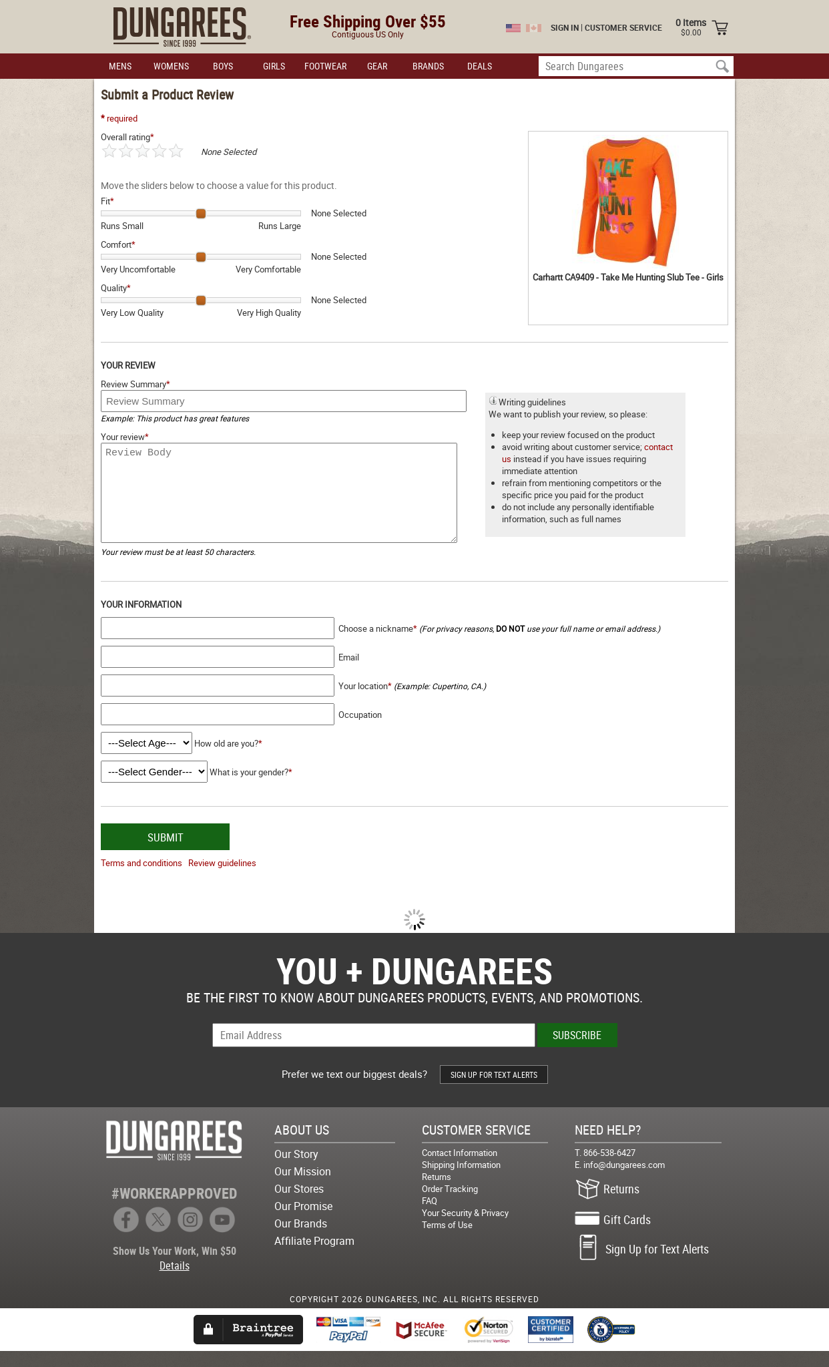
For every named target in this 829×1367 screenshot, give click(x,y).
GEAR (377, 65)
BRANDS (428, 65)
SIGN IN (565, 27)
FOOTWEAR (325, 65)
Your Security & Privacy (465, 1229)
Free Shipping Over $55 (368, 21)
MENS (120, 65)
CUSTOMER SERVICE (623, 27)
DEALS (479, 65)
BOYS (223, 65)
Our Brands (300, 1239)
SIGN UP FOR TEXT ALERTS (494, 1090)
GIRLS (274, 65)
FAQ (429, 1217)
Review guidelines (222, 879)
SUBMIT (166, 853)
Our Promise (303, 1222)
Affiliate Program (314, 1256)
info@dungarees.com (624, 1181)
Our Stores (299, 1204)
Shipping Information (461, 1181)
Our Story (296, 1170)
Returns (436, 1193)
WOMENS (171, 65)
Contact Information (459, 1169)
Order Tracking (450, 1205)
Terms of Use (447, 1241)
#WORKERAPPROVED (174, 1209)
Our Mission (302, 1187)
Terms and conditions (141, 879)
